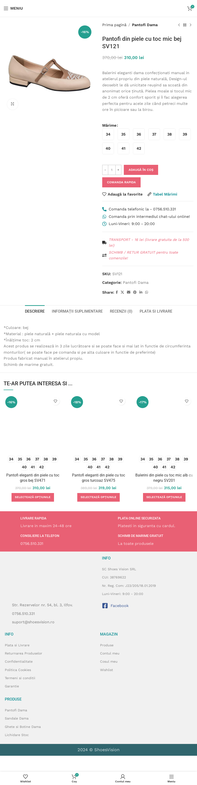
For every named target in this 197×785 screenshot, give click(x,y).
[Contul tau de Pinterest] (135, 292)
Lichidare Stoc (17, 735)
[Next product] (190, 25)
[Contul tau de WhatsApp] (146, 292)
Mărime (109, 125)
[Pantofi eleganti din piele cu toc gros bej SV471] (33, 423)
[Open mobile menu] (13, 8)
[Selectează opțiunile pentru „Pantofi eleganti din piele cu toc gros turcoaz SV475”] (98, 497)
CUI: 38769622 (114, 577)
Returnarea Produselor (23, 653)
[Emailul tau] (128, 292)
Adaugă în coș (141, 170)
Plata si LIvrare (17, 645)
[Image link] (41, 763)
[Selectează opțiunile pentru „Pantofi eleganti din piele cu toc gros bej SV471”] (33, 497)
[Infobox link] (50, 522)
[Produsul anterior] (179, 25)
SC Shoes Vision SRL (119, 569)
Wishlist (106, 670)
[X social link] (122, 292)
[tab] (35, 310)
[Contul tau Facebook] (116, 292)
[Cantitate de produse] (111, 170)
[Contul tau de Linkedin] (141, 292)
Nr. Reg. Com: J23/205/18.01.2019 (129, 586)
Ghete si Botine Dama (23, 727)
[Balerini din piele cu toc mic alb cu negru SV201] (164, 423)
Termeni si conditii (20, 678)
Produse (106, 645)
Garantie (12, 686)
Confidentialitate (19, 661)
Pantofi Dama (145, 25)
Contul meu (109, 653)
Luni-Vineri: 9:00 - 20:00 (122, 594)
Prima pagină (114, 25)
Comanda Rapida (121, 182)
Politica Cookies (18, 670)
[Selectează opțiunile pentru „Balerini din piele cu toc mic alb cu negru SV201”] (164, 497)
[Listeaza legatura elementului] (50, 614)
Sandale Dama (17, 718)
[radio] (108, 134)
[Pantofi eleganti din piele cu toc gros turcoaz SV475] (98, 423)
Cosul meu (109, 661)
